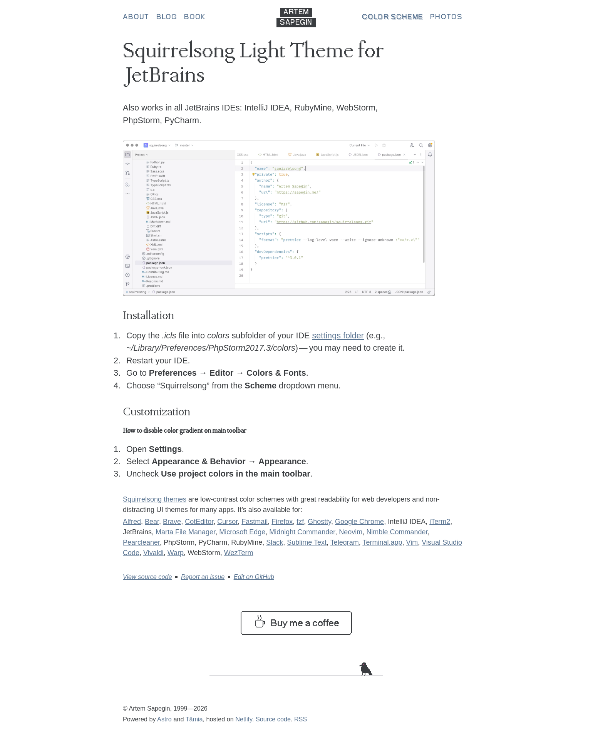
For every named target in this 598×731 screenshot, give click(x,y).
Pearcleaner (141, 542)
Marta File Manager (185, 532)
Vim (412, 542)
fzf (300, 521)
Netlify (243, 719)
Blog (166, 17)
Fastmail (254, 521)
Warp (176, 553)
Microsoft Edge (242, 532)
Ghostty (319, 521)
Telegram (344, 542)
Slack (274, 542)
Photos (446, 17)
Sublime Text (307, 542)
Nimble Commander (396, 532)
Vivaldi (153, 553)
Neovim (350, 532)
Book (195, 17)
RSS (300, 719)
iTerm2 (439, 521)
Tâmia (194, 719)
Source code (273, 719)
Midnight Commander (302, 532)
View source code (147, 576)
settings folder (338, 335)
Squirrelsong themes (154, 499)
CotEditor (199, 521)
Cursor (227, 521)
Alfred (132, 521)
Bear (152, 521)
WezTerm (238, 553)
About (136, 17)
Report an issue (202, 576)
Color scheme (392, 17)
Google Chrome (359, 521)
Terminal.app (382, 542)
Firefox (282, 521)
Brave (172, 521)
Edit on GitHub (254, 576)
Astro (164, 719)
